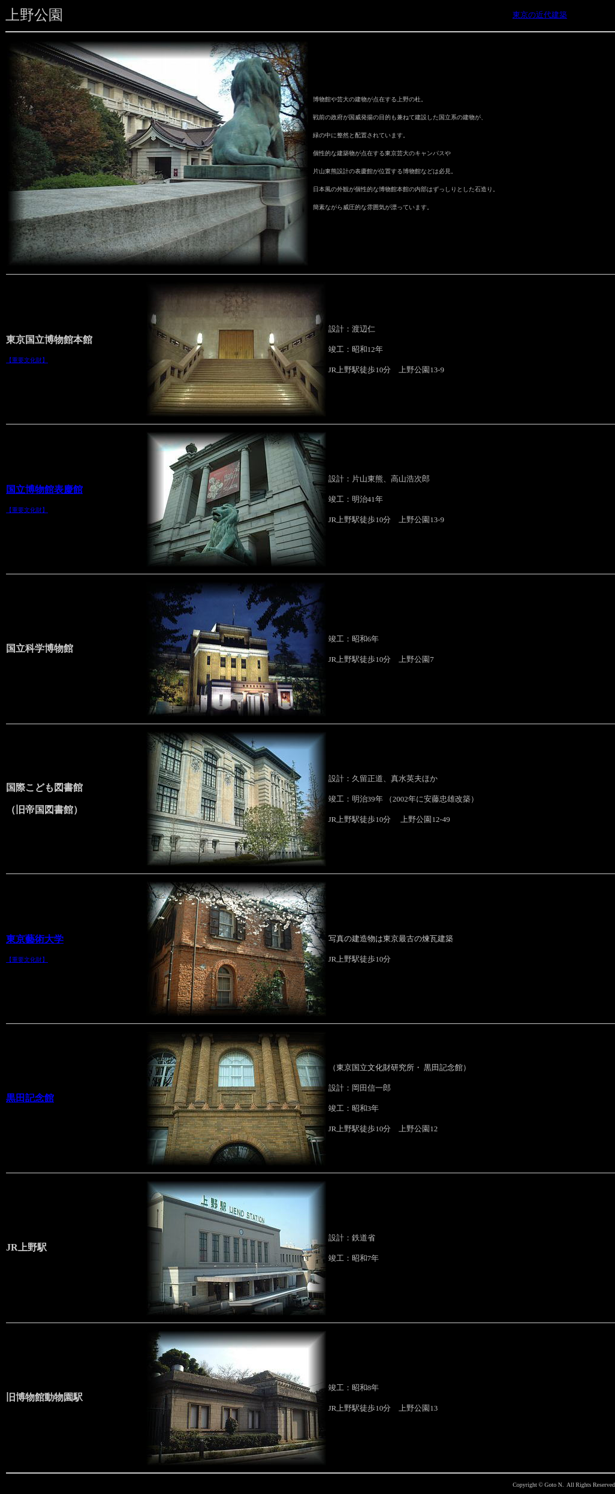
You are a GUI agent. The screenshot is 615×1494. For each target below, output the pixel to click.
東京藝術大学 (35, 939)
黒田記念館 (30, 1098)
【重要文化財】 (27, 360)
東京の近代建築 (539, 14)
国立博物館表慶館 (44, 489)
